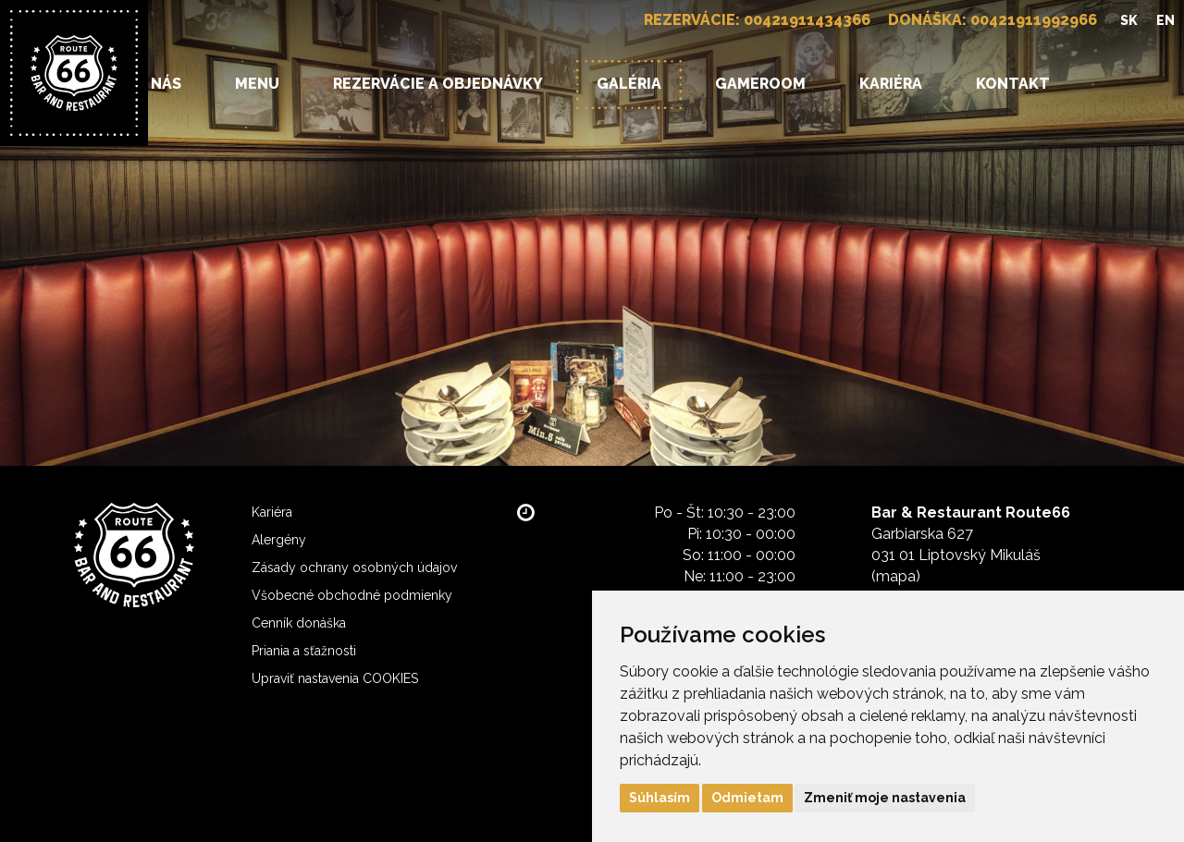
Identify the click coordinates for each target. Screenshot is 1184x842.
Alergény (279, 539)
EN (1165, 20)
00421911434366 (807, 20)
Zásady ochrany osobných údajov (354, 567)
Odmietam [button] (747, 797)
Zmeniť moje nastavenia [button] (885, 797)
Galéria (629, 83)
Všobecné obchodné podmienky (352, 595)
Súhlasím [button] (659, 797)
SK (1129, 20)
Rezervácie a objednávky (438, 83)
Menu (257, 83)
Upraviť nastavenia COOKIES (335, 678)
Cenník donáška (299, 623)
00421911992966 (1033, 20)
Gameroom (760, 83)
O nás (158, 83)
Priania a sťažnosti (304, 650)
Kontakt (1013, 83)
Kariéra (890, 83)
